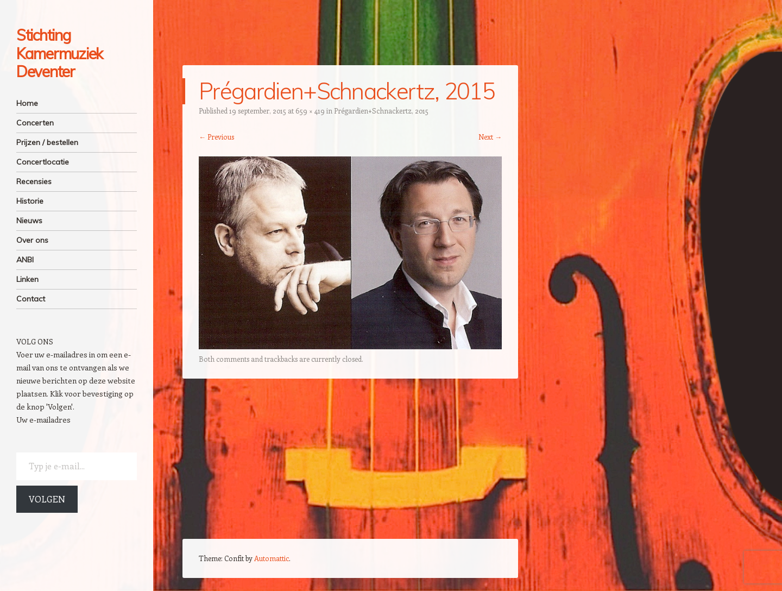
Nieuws (29, 220)
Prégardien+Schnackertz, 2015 (381, 110)
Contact (30, 299)
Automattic (271, 558)
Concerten (35, 123)
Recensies (34, 181)
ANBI (25, 260)
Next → (490, 136)
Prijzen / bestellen (47, 142)
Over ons (32, 240)
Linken (27, 279)
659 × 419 (310, 110)
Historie (29, 201)
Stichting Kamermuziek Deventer (59, 53)
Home (27, 103)
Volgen (47, 499)
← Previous (216, 136)
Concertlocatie (42, 162)
